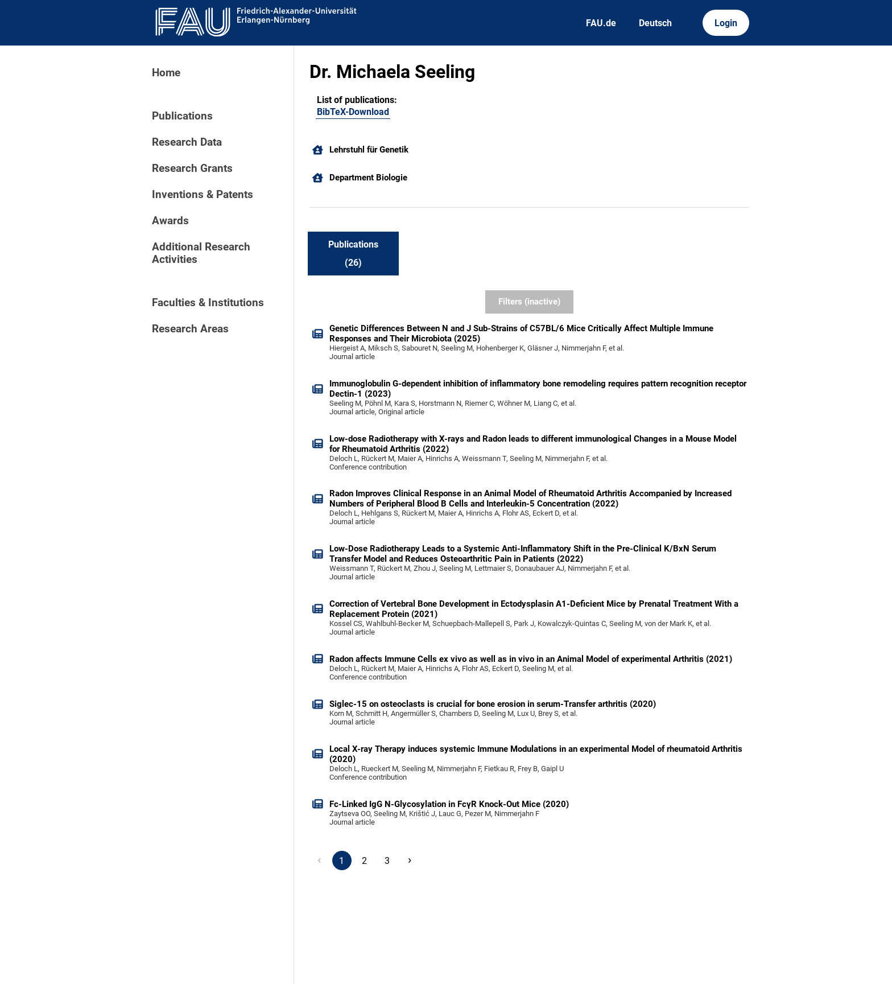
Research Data (187, 142)
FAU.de (601, 23)
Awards (170, 221)
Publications (182, 116)
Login (726, 23)
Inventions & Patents (202, 194)
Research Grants (192, 168)
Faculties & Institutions (208, 303)
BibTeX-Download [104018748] (353, 111)
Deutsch (655, 23)
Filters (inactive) (529, 302)
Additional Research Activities (201, 253)
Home (166, 73)
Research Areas (190, 329)
